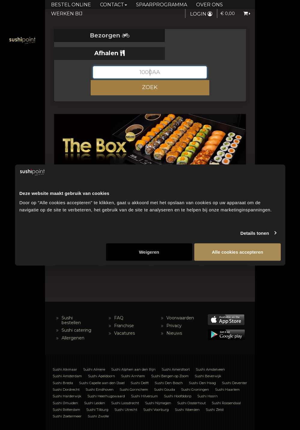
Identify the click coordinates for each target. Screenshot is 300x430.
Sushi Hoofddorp (177, 378)
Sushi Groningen (195, 371)
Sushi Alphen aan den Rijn (133, 351)
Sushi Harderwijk (67, 378)
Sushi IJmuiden (65, 385)
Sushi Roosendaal (226, 385)
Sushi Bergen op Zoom (170, 358)
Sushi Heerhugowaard (106, 378)
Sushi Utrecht (125, 392)
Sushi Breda (63, 365)
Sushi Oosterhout (191, 385)
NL (114, 419)
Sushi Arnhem (133, 358)
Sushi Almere (94, 351)
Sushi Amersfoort (176, 351)
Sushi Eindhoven (100, 371)
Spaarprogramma (161, 4)
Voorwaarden (180, 300)
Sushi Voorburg (156, 392)
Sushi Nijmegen (158, 385)
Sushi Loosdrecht (125, 385)
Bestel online (71, 4)
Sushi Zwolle (98, 398)
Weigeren (149, 252)
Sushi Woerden (187, 392)
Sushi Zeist (215, 392)
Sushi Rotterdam (66, 392)
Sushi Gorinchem (134, 371)
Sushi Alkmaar (65, 351)
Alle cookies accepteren (237, 252)
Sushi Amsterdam (67, 358)
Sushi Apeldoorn (101, 358)
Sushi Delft (140, 365)
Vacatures (124, 315)
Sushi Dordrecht (66, 371)
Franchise (124, 307)
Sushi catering (76, 312)
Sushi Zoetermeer (67, 398)
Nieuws (174, 315)
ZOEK (150, 69)
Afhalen (198, 35)
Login (201, 14)
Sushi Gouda (164, 371)
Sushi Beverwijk (208, 358)
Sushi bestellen (71, 302)
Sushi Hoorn (207, 378)
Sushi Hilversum (144, 378)
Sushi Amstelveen (210, 351)
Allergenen (73, 320)
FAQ (118, 300)
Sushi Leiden (94, 385)
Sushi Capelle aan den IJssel (102, 365)
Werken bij (67, 13)
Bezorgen (102, 35)
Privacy (174, 307)
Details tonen (255, 232)
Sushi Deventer (234, 365)
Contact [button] (113, 4)
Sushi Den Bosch (169, 365)
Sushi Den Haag (202, 365)
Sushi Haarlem (227, 371)
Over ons (209, 4)
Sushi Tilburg (97, 392)
